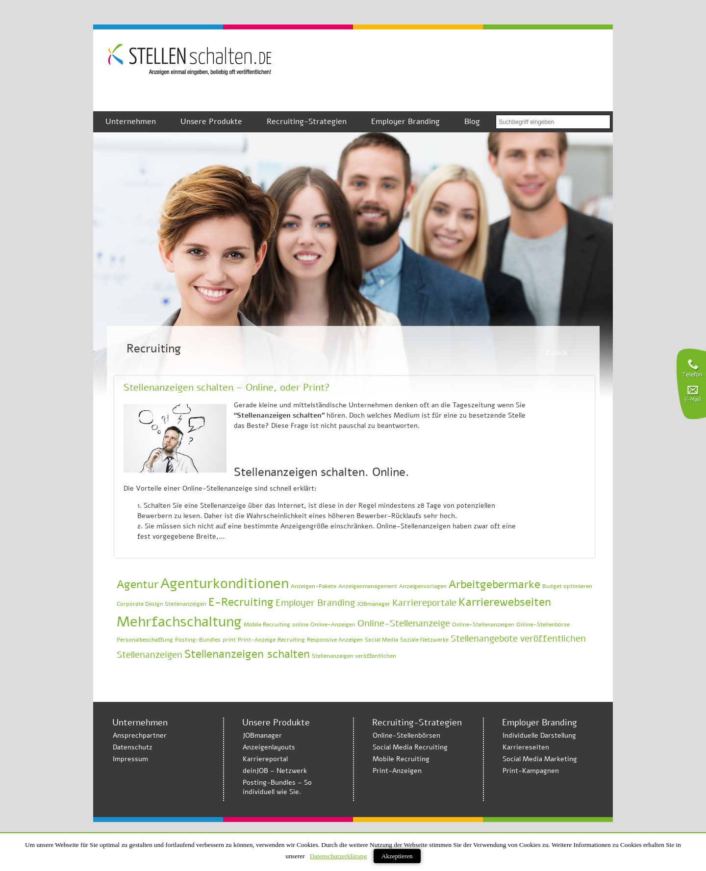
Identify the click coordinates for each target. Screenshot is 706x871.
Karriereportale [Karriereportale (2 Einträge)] (424, 603)
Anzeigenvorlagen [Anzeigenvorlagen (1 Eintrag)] (423, 586)
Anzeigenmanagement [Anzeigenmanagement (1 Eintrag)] (367, 586)
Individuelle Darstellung (539, 735)
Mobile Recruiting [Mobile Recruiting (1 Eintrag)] (267, 624)
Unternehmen (130, 121)
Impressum (130, 759)
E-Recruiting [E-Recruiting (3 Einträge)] (241, 602)
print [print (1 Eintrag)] (229, 640)
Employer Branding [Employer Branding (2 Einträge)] (315, 603)
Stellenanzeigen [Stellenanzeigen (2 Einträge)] (149, 654)
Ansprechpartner (140, 735)
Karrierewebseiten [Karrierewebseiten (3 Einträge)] (504, 602)
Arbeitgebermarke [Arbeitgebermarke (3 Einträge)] (494, 584)
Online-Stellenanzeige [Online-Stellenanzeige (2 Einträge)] (403, 623)
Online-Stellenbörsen (406, 735)
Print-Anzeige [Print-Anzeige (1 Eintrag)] (257, 640)
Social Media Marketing (540, 759)
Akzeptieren (397, 856)
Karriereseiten (526, 747)
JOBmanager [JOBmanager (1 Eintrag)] (373, 604)
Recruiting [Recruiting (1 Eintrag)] (291, 640)
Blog (472, 121)
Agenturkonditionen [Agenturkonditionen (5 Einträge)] (224, 583)
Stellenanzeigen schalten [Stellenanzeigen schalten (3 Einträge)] (247, 654)
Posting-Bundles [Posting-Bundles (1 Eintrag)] (198, 640)
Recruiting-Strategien (307, 121)
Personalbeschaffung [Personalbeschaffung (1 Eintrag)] (145, 640)
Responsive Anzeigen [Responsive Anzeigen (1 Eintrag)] (335, 640)
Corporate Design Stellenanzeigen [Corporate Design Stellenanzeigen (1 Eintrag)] (161, 604)
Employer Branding (405, 121)
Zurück (556, 352)
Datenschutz (132, 747)
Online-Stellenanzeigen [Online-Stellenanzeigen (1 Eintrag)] (483, 624)
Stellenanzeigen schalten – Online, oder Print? (227, 387)
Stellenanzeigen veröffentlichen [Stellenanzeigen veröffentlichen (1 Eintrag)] (354, 656)
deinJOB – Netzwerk (275, 770)
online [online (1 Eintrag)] (300, 624)
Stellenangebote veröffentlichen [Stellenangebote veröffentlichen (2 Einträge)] (518, 638)
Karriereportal (265, 759)
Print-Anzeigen (397, 770)
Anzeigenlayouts (269, 747)
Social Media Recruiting (410, 747)
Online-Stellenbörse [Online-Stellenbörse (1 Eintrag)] (543, 624)
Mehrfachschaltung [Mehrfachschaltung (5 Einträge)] (179, 621)
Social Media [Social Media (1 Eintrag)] (381, 640)
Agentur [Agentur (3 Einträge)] (137, 584)
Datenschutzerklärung (338, 856)
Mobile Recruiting (401, 759)
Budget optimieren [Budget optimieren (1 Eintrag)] (567, 586)
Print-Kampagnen (531, 770)
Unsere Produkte (211, 121)
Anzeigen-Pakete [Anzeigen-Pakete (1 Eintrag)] (313, 586)
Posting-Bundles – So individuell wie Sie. (277, 787)
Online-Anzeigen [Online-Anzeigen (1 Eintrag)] (332, 624)
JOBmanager (262, 735)
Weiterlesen (560, 541)
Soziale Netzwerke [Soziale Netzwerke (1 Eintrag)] (424, 640)
